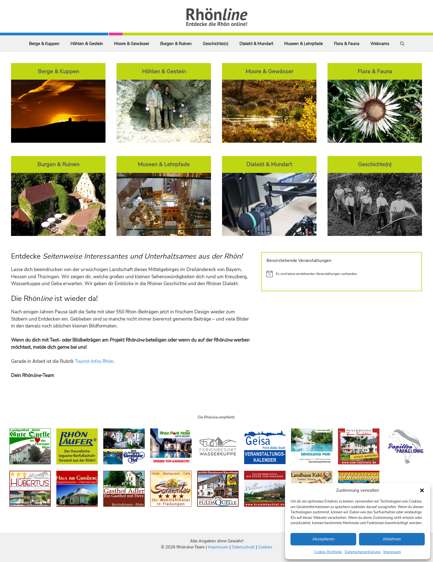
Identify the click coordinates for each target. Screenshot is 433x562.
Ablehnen (392, 539)
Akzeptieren (323, 539)
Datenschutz (243, 547)
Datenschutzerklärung (363, 552)
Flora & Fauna (346, 43)
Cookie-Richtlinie (328, 552)
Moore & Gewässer (131, 43)
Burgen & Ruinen (176, 43)
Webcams (379, 43)
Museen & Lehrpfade (303, 43)
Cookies (265, 547)
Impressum (392, 552)
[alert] (341, 273)
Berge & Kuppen (44, 43)
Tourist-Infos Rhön (94, 361)
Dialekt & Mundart (256, 43)
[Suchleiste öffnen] (402, 43)
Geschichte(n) (215, 43)
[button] (422, 490)
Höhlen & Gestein (86, 43)
